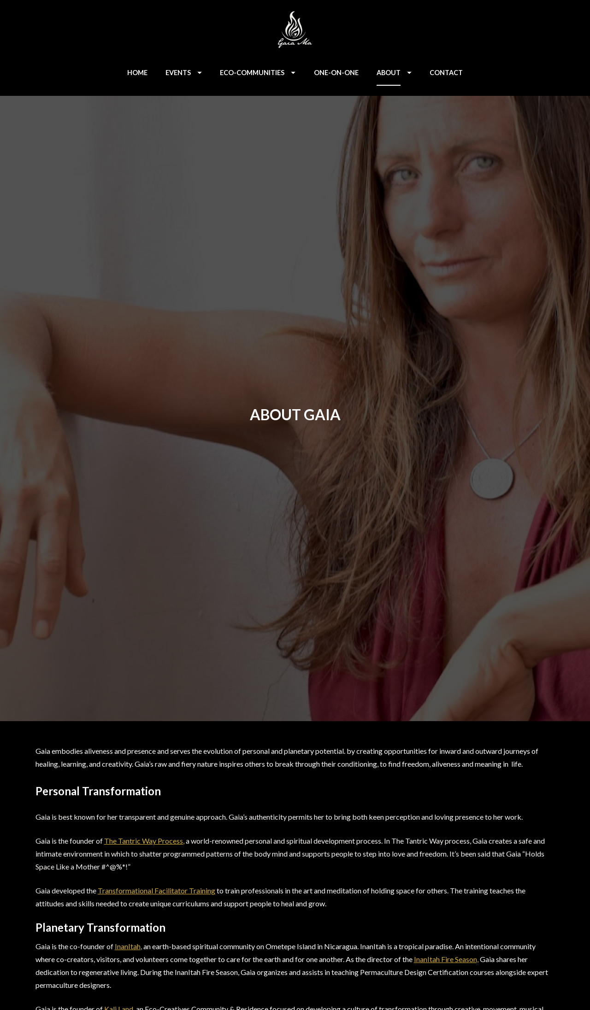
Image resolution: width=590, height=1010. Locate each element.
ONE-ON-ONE (336, 72)
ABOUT (394, 72)
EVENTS (183, 72)
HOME (137, 72)
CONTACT (446, 72)
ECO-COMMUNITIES (257, 72)
